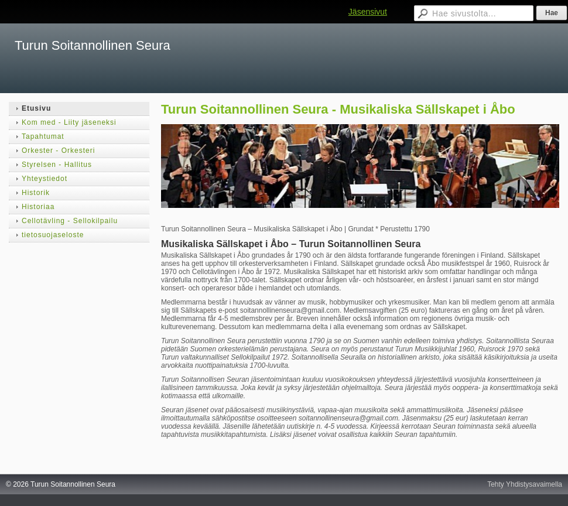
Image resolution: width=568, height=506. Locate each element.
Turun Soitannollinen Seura (92, 45)
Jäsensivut (367, 11)
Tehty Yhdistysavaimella (524, 484)
